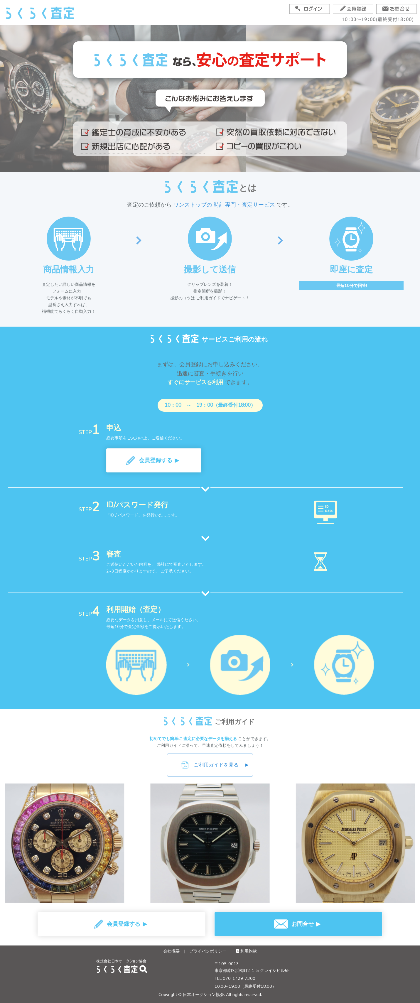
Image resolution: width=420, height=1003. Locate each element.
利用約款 (246, 951)
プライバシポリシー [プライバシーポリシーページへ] (207, 951)
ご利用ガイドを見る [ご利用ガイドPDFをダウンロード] (214, 765)
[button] (153, 460)
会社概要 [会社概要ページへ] (171, 951)
